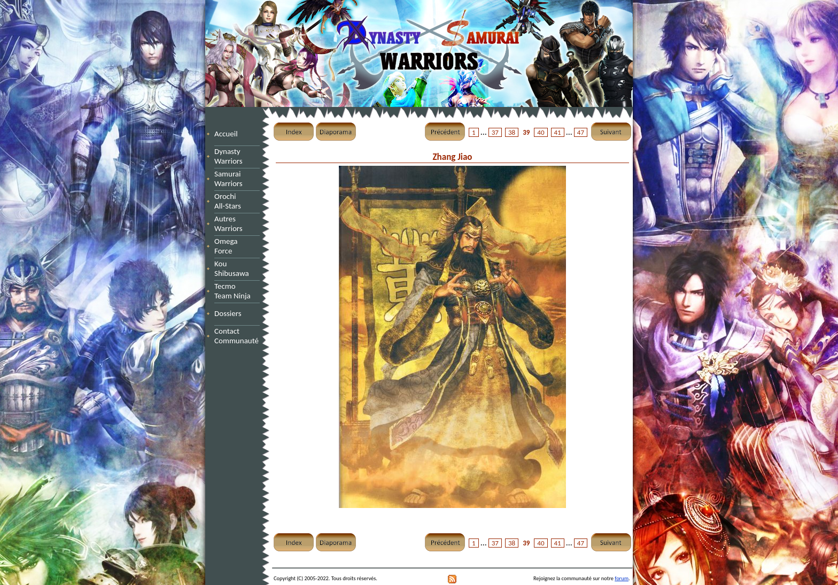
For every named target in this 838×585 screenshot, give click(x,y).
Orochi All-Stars (231, 201)
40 (540, 132)
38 (511, 132)
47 (580, 132)
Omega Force (236, 246)
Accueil (226, 133)
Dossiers (228, 313)
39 (526, 132)
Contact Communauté (236, 335)
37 (495, 132)
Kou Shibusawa (231, 268)
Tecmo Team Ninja (232, 291)
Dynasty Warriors (230, 156)
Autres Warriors (231, 223)
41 (557, 132)
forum (622, 578)
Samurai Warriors (230, 178)
